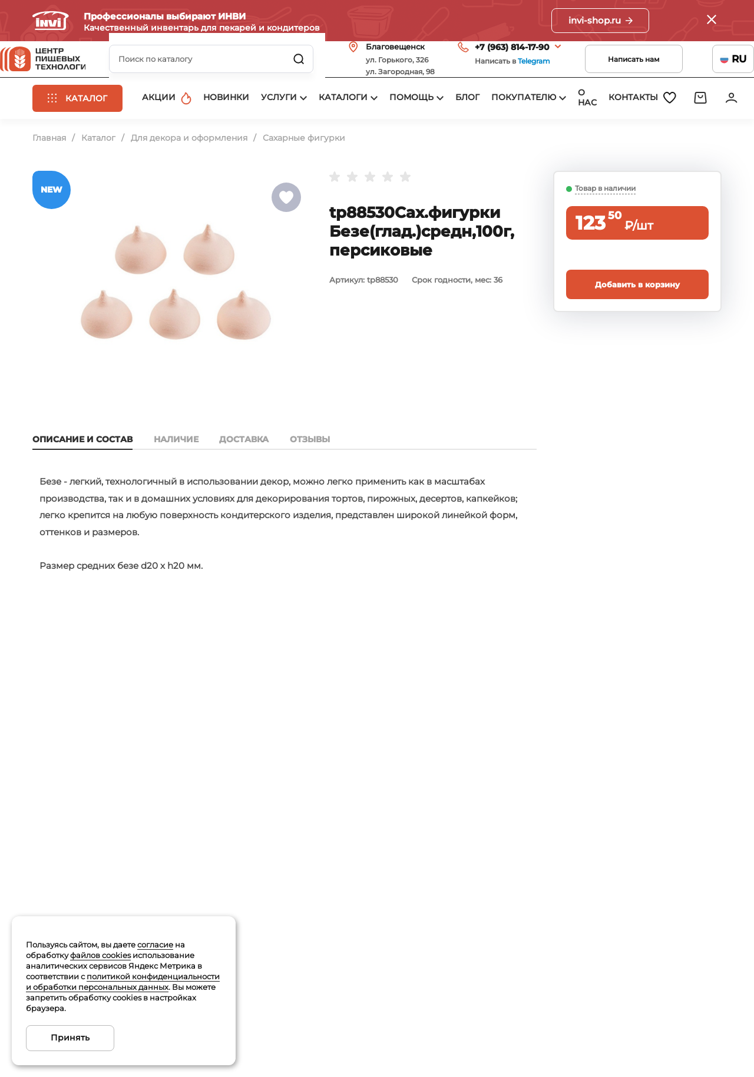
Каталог (98, 179)
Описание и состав (82, 480)
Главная (49, 179)
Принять (70, 1037)
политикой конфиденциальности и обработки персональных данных (123, 982)
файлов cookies (100, 955)
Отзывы (317, 480)
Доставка (249, 480)
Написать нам (601, 75)
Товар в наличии (605, 229)
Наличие (178, 480)
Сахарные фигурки (304, 179)
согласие (155, 944)
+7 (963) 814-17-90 (479, 63)
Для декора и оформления (189, 179)
